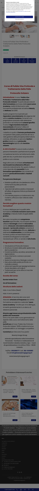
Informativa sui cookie (22, 11)
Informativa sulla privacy (10, 12)
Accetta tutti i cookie (19, 16)
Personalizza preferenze (19, 19)
